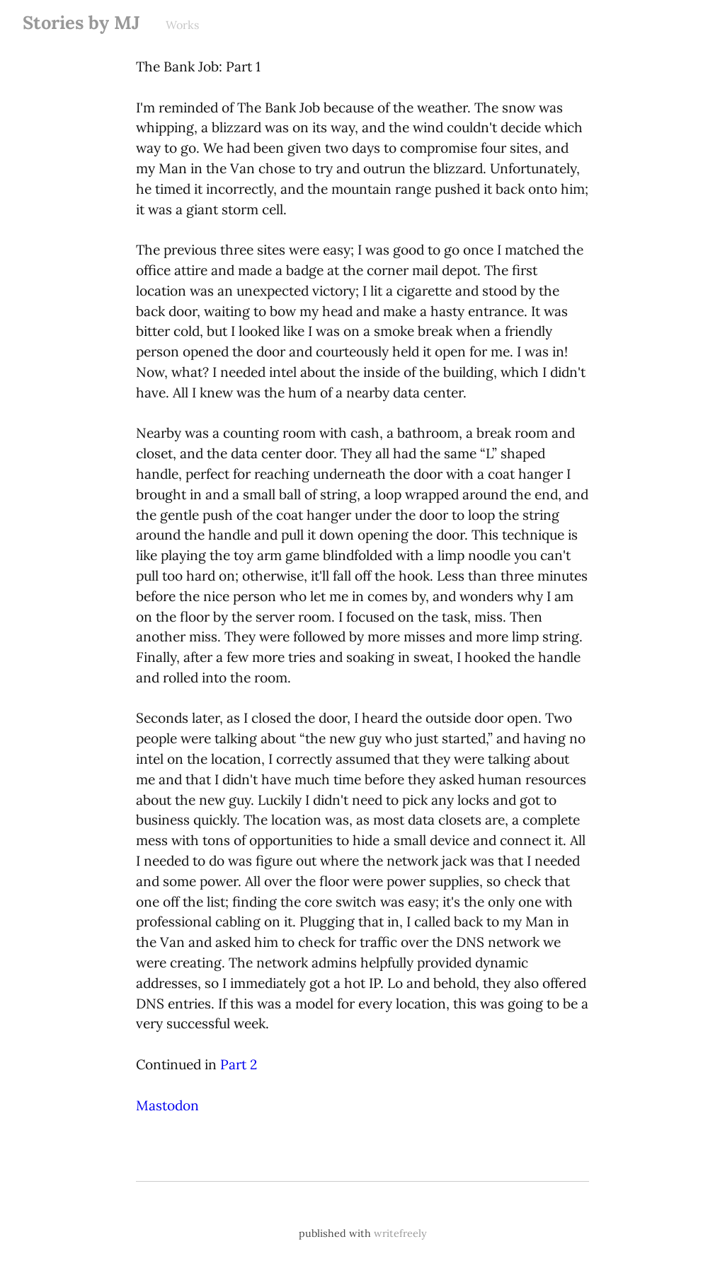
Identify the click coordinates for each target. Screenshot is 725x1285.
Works (182, 25)
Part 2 (238, 1064)
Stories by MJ (81, 22)
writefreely (400, 1233)
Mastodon (167, 1105)
